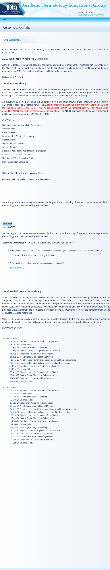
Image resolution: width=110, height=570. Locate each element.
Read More (7, 224)
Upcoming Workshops (38, 173)
